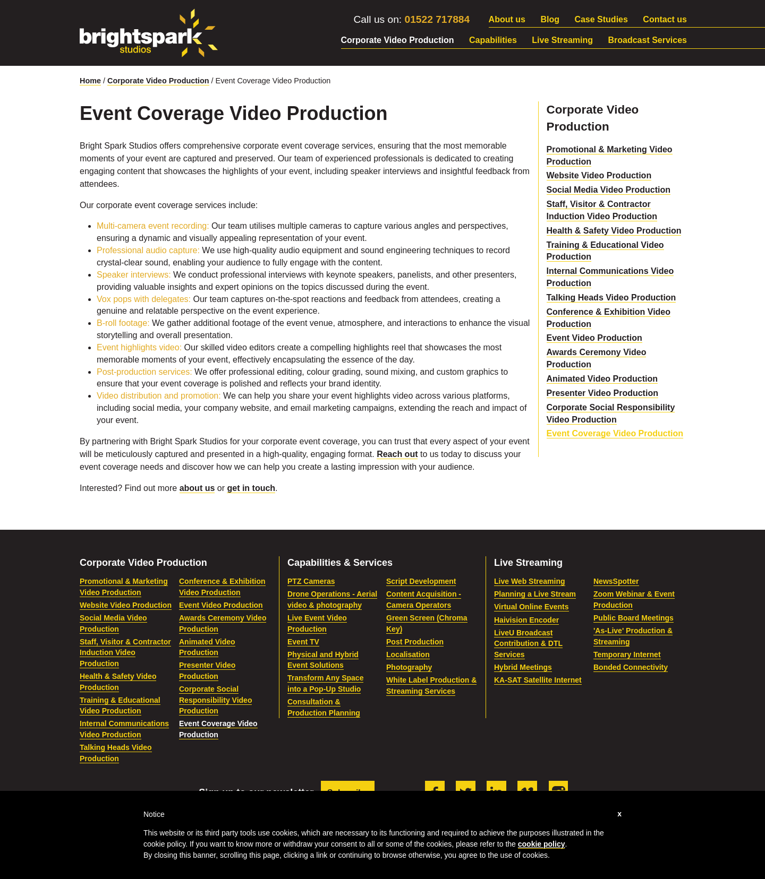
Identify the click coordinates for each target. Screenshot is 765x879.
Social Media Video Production (609, 189)
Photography (409, 667)
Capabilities (493, 40)
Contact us (665, 19)
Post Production (415, 641)
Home (90, 80)
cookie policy (541, 844)
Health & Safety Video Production (614, 230)
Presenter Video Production (602, 393)
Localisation (408, 654)
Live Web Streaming (529, 581)
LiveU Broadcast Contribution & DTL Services (528, 643)
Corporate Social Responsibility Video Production (215, 700)
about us (197, 488)
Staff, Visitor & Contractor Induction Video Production (125, 652)
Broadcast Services (647, 40)
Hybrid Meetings (523, 667)
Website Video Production (599, 175)
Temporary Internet (627, 654)
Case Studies (600, 19)
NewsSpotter (616, 581)
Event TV (303, 641)
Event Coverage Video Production (615, 433)
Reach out (397, 454)
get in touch (251, 488)
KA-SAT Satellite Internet (538, 680)
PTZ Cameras (311, 581)
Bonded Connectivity (630, 667)
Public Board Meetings (633, 618)
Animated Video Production (602, 378)
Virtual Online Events (531, 606)
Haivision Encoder (526, 620)
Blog (549, 19)
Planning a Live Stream (535, 594)
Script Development (421, 581)
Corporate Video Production (397, 40)
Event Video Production (594, 337)
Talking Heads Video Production (611, 297)
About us (507, 19)
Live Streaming (562, 40)
